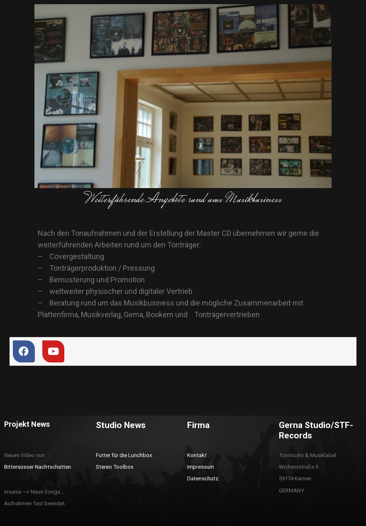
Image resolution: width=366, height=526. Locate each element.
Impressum (200, 467)
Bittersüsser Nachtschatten (37, 467)
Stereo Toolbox (115, 467)
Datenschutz (202, 478)
